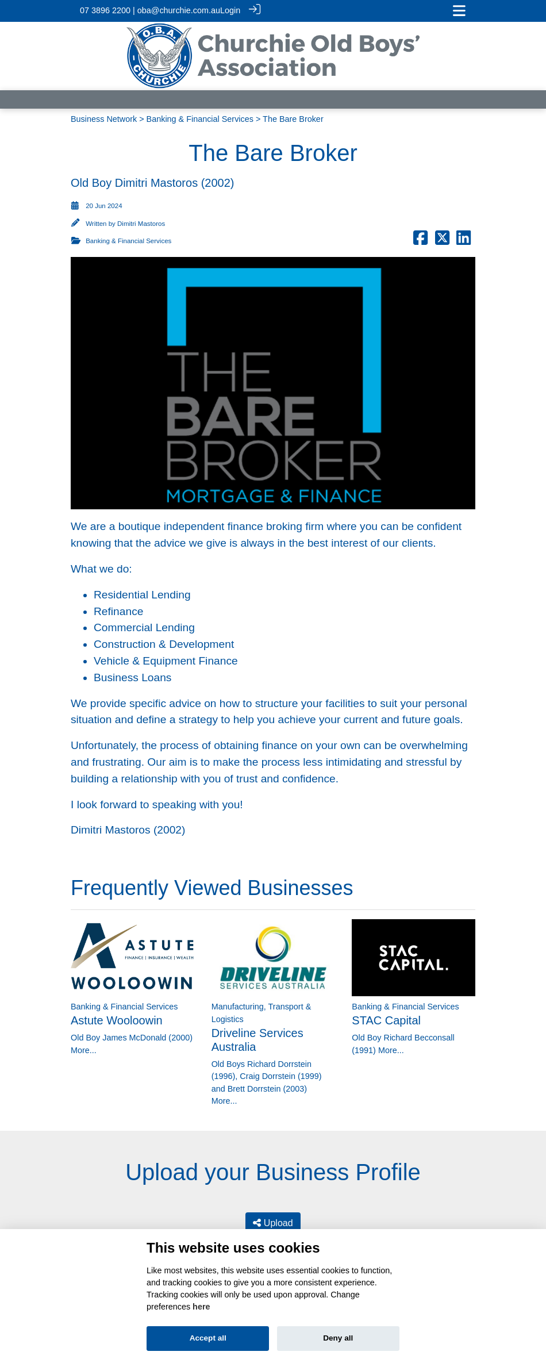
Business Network (104, 117)
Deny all (338, 1338)
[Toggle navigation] (459, 11)
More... (84, 1049)
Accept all (208, 1338)
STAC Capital (386, 1019)
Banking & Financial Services (200, 117)
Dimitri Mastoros (141, 223)
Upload (273, 1222)
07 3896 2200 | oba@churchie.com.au (150, 10)
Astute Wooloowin (117, 1019)
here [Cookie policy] (201, 1306)
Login (230, 10)
